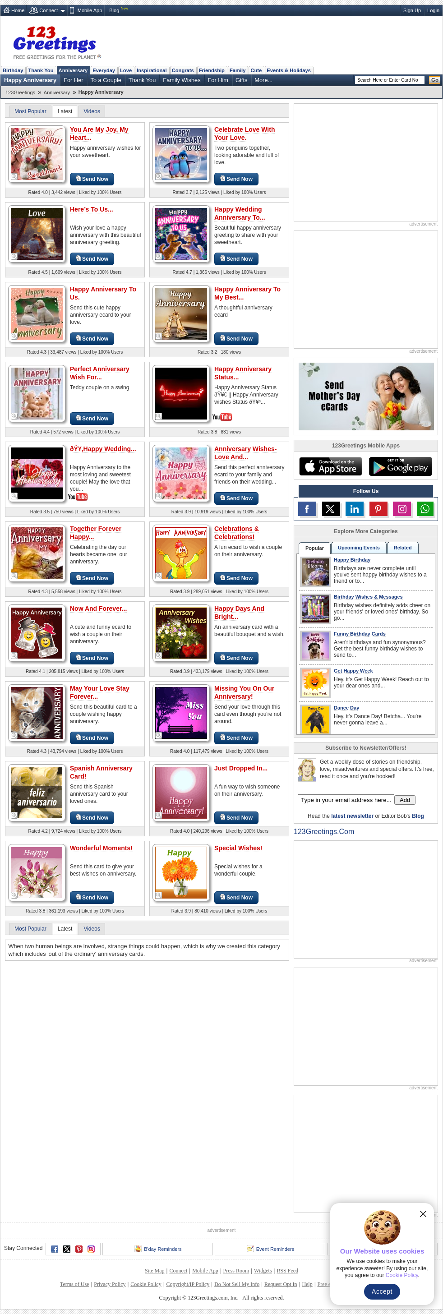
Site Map (155, 1271)
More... (263, 80)
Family (237, 70)
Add (405, 800)
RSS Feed (287, 1271)
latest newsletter (352, 816)
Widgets (263, 1271)
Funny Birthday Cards (360, 633)
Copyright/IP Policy (187, 1284)
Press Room (236, 1271)
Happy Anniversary (30, 80)
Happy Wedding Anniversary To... (239, 213)
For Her (73, 80)
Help (307, 1284)
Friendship (212, 70)
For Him (218, 80)
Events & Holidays (289, 70)
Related (403, 547)
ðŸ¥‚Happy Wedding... (103, 448)
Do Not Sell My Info (236, 1284)
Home (17, 10)
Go (434, 80)
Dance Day (346, 707)
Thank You (40, 70)
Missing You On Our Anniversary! (244, 692)
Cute (256, 70)
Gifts (241, 80)
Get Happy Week (353, 670)
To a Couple (106, 80)
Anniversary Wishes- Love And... (245, 453)
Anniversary (73, 70)
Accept (382, 1291)
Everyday (103, 70)
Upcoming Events (359, 547)
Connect (48, 10)
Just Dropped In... (241, 768)
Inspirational (152, 70)
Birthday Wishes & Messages (368, 596)
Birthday (13, 70)
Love (126, 70)
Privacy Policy (109, 1284)
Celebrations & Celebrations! (236, 532)
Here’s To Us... (91, 209)
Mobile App (90, 10)
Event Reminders (270, 1248)
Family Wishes (181, 80)
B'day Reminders (157, 1248)
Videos (91, 111)
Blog (114, 10)
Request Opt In (280, 1284)
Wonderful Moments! (101, 848)
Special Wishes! (238, 848)
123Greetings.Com (324, 831)
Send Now (92, 178)
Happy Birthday (352, 559)
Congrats (183, 70)
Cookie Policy (145, 1284)
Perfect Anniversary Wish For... (99, 373)
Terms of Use (74, 1284)
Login (433, 10)
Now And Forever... (98, 608)
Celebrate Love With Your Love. (244, 133)
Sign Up (412, 10)
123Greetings (20, 92)
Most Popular (30, 111)
